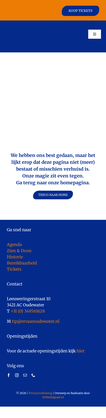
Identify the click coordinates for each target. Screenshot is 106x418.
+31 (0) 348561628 (28, 311)
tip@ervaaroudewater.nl (35, 321)
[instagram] (17, 375)
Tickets (14, 269)
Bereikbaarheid (22, 263)
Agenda (14, 244)
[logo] (21, 24)
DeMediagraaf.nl (53, 397)
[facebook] (8, 375)
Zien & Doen (19, 250)
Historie (15, 256)
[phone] (33, 375)
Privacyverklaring (40, 393)
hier (80, 351)
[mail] (25, 375)
